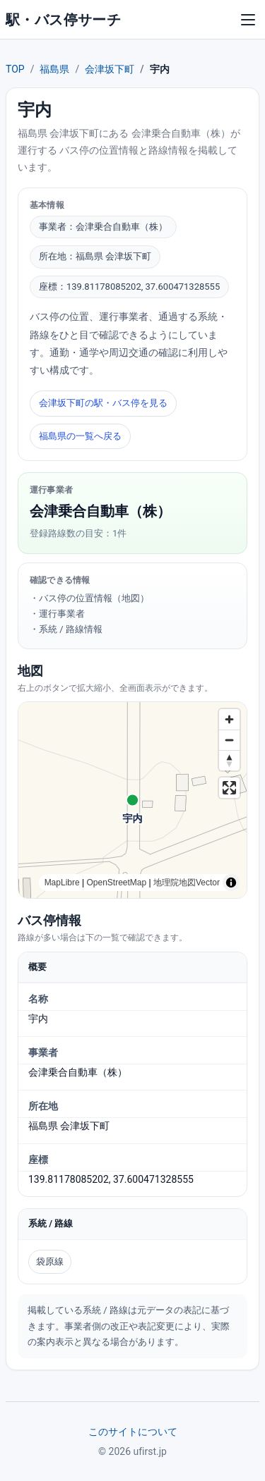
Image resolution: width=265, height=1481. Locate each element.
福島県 (54, 69)
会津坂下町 (109, 69)
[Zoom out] (229, 740)
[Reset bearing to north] (229, 760)
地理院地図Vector (186, 882)
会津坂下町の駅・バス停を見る (103, 403)
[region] (132, 800)
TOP (15, 69)
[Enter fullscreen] (229, 788)
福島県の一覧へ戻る (80, 436)
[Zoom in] (229, 719)
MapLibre (62, 882)
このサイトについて (132, 1431)
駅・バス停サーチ (63, 20)
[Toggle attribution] (231, 882)
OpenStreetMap (116, 882)
